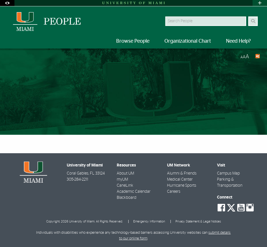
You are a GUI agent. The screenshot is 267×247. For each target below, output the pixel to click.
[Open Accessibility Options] (7, 3)
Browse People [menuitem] (132, 41)
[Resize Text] (244, 56)
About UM (125, 173)
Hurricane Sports (181, 186)
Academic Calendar (134, 192)
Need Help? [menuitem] (238, 41)
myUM (122, 179)
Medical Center (180, 179)
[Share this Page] (257, 57)
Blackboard (126, 198)
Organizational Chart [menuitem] (187, 41)
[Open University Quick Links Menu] (260, 3)
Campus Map (228, 173)
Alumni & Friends (181, 173)
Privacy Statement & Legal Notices (198, 221)
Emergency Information (149, 221)
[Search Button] (253, 21)
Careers (173, 192)
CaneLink (125, 186)
